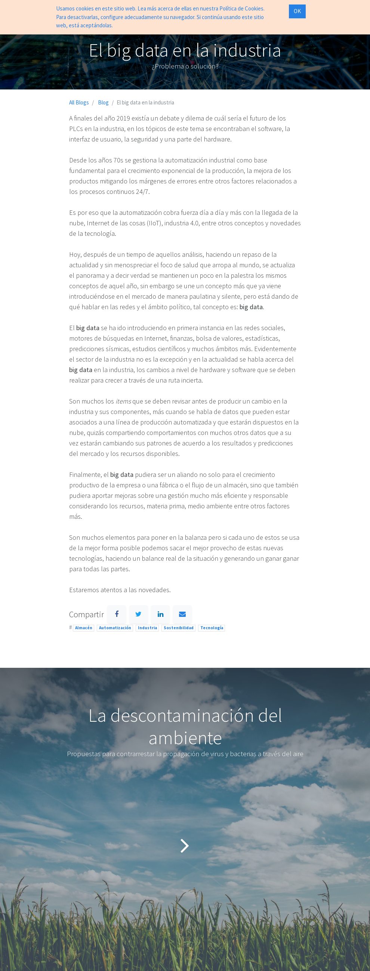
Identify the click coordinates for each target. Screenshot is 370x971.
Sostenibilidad (179, 627)
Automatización (115, 627)
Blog (103, 102)
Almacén (83, 627)
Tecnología (211, 627)
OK (297, 11)
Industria (147, 627)
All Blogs (79, 102)
